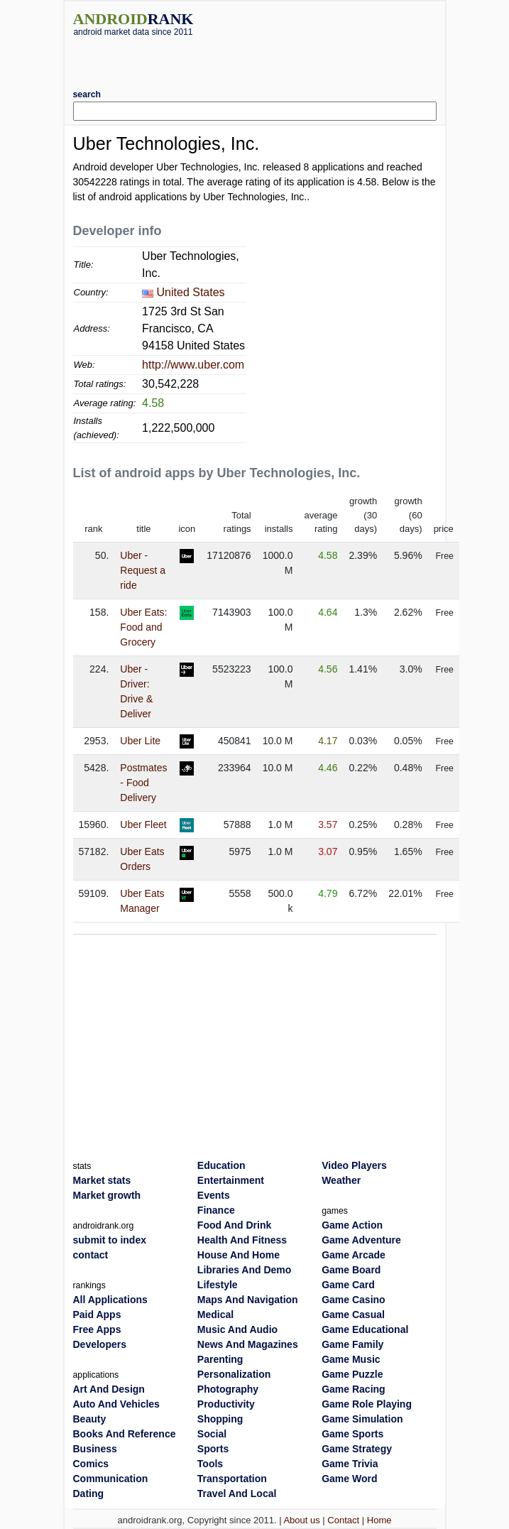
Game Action (352, 1225)
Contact (343, 1520)
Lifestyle (217, 1284)
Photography (227, 1389)
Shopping (220, 1419)
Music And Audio (237, 1329)
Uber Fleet (143, 824)
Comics (91, 1463)
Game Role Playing (367, 1404)
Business (95, 1448)
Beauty (89, 1419)
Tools (210, 1463)
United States (191, 292)
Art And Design (109, 1389)
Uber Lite (140, 740)
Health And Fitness (242, 1240)
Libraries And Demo (244, 1269)
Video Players (354, 1165)
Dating (88, 1493)
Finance (216, 1210)
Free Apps (97, 1329)
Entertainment (230, 1180)
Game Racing (353, 1389)
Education (221, 1165)
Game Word (349, 1478)
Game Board (351, 1269)
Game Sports (352, 1434)
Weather (341, 1180)
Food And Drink (234, 1225)
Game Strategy (357, 1448)
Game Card (348, 1284)
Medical (215, 1314)
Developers (99, 1344)
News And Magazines (247, 1344)
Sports (213, 1448)
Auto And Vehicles (116, 1404)
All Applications (110, 1299)
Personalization (233, 1374)
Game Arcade (353, 1255)
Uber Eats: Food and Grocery (143, 627)
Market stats (102, 1180)
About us (301, 1520)
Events (213, 1195)
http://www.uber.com (193, 365)
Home (379, 1520)
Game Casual (353, 1314)
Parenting (220, 1359)
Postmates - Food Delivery (143, 782)
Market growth (107, 1195)
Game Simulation (362, 1419)
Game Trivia (350, 1463)
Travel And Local (237, 1493)
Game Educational (365, 1329)
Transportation (232, 1478)
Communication (110, 1478)
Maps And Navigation (247, 1299)
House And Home (238, 1255)
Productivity (226, 1404)
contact (91, 1255)
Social (211, 1434)
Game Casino (353, 1299)
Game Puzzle (352, 1374)
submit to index (109, 1240)
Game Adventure (361, 1240)
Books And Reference (124, 1434)
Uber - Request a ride (142, 570)
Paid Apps (97, 1314)
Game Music (351, 1359)
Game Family (352, 1344)
